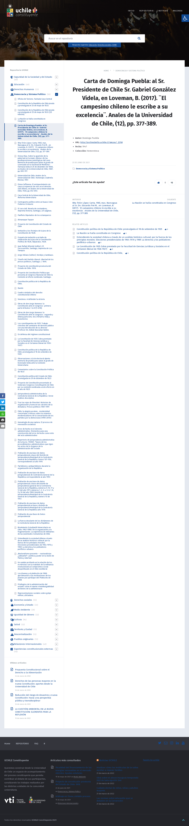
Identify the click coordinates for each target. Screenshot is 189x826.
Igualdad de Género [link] (24, 614)
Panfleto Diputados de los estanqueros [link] (34, 215)
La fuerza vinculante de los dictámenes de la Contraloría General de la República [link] (35, 522)
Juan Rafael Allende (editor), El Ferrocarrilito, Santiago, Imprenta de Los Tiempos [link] (35, 248)
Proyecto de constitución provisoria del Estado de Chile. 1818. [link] (34, 267)
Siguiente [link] (171, 200)
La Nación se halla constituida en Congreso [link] (154, 203)
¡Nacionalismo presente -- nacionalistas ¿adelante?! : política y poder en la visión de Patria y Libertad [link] (36, 556)
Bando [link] (20, 288)
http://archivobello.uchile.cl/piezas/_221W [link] (101, 142)
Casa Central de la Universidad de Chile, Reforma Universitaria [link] (34, 196)
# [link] (44, 743)
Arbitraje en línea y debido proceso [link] (73, 796)
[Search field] (94, 38)
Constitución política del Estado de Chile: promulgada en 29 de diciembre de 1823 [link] (35, 377)
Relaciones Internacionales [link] (28, 644)
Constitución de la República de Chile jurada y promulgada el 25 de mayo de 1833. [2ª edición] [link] (36, 112)
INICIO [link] (131, 11)
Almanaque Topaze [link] (26, 220)
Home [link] (106, 71)
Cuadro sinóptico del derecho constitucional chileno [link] (30, 293)
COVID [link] (114, 45)
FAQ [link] (36, 743)
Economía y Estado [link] (23, 605)
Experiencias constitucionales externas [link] (33, 649)
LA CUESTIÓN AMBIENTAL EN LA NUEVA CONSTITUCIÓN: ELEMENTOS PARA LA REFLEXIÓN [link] (34, 712)
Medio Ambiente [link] (22, 609)
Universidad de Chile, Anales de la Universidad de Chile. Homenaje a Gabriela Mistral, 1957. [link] (35, 177)
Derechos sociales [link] (104, 45)
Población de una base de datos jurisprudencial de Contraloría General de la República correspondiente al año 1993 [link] (36, 475)
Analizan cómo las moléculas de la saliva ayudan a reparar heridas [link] (117, 768)
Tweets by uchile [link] (151, 760)
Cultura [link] (18, 619)
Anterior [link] (76, 200)
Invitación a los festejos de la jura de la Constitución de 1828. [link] (34, 232)
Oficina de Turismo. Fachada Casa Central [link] (35, 99)
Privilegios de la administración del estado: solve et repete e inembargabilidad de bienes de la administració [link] (36, 586)
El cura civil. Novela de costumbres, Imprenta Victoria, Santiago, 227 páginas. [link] (35, 209)
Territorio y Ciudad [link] (23, 629)
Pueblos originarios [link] (23, 639)
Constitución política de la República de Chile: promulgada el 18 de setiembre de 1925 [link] (120, 229)
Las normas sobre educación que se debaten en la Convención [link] (115, 799)
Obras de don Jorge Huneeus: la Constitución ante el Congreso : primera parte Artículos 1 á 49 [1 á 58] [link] (34, 306)
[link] (185, 18)
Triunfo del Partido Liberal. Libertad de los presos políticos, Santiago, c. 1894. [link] (36, 260)
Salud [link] (17, 624)
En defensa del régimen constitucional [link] (34, 334)
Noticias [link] (163, 11)
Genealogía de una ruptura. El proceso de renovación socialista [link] (35, 423)
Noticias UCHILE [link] (108, 760)
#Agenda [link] (178, 11)
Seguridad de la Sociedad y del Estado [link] (33, 77)
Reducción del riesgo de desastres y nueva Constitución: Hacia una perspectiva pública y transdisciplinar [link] (36, 698)
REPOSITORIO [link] (146, 11)
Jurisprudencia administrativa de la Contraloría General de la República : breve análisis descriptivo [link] (35, 396)
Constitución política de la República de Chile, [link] (100, 253)
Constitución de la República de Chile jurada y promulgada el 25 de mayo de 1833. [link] (36, 104)
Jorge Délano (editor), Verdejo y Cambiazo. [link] (36, 255)
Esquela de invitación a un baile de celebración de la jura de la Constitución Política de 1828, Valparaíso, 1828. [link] (34, 239)
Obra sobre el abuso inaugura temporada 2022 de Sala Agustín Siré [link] (117, 779)
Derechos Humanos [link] (24, 89)
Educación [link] (93, 45)
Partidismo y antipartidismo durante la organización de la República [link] (34, 467)
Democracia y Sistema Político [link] (130, 71)
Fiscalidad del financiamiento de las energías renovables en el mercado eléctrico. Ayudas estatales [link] (74, 770)
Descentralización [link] (23, 634)
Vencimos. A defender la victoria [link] (31, 299)
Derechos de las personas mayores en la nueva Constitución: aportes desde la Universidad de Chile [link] (35, 684)
